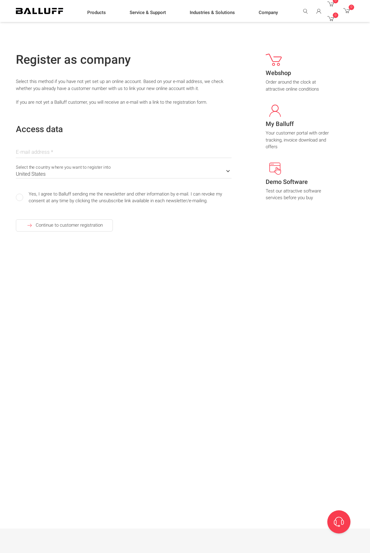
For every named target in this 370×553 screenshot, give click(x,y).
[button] (96, 12)
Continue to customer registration (64, 225)
